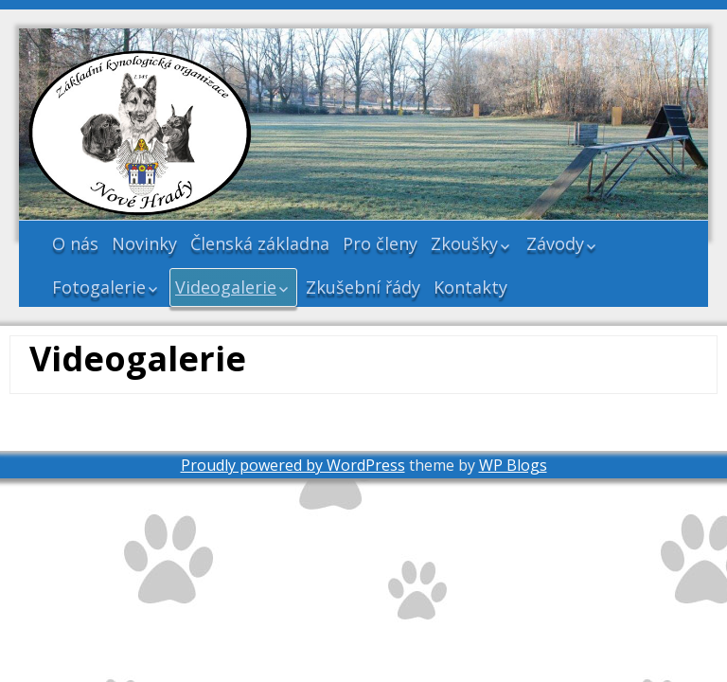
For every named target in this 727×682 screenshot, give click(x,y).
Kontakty (470, 287)
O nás (75, 243)
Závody (555, 243)
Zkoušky (464, 243)
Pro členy (380, 243)
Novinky (144, 243)
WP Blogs (513, 465)
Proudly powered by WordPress (293, 465)
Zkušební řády (363, 287)
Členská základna (259, 243)
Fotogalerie (99, 287)
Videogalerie (225, 287)
